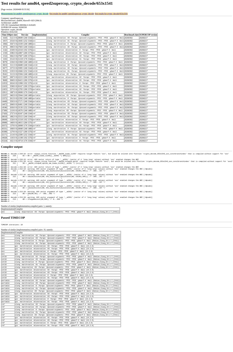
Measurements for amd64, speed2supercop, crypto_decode (25, 14)
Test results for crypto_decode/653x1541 (111, 14)
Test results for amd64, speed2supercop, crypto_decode (71, 14)
